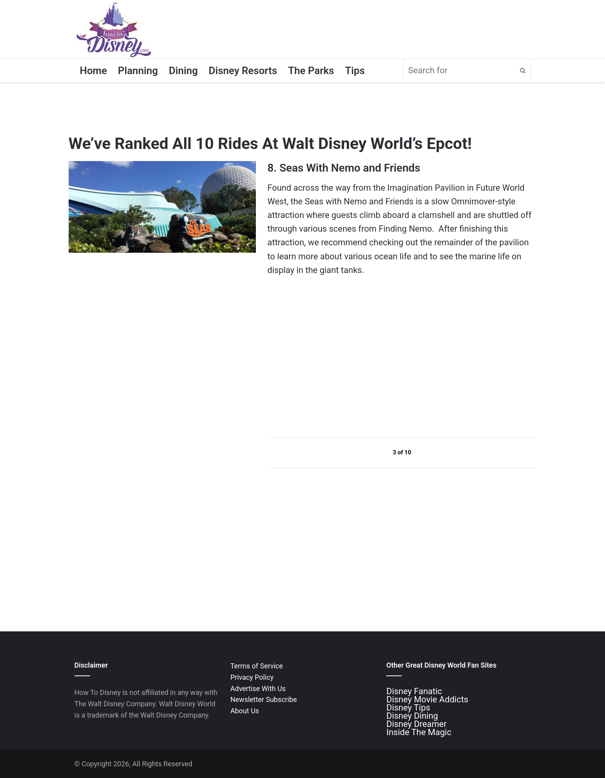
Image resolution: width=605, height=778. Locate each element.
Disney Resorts (243, 70)
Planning (138, 70)
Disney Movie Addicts (427, 699)
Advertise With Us (258, 688)
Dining (183, 70)
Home (93, 70)
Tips (355, 70)
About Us (244, 711)
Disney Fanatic (414, 691)
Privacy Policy (251, 677)
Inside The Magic (418, 732)
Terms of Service (256, 666)
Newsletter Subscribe (263, 699)
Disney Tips (408, 707)
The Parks (311, 70)
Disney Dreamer (416, 724)
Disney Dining (412, 716)
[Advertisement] (326, 356)
